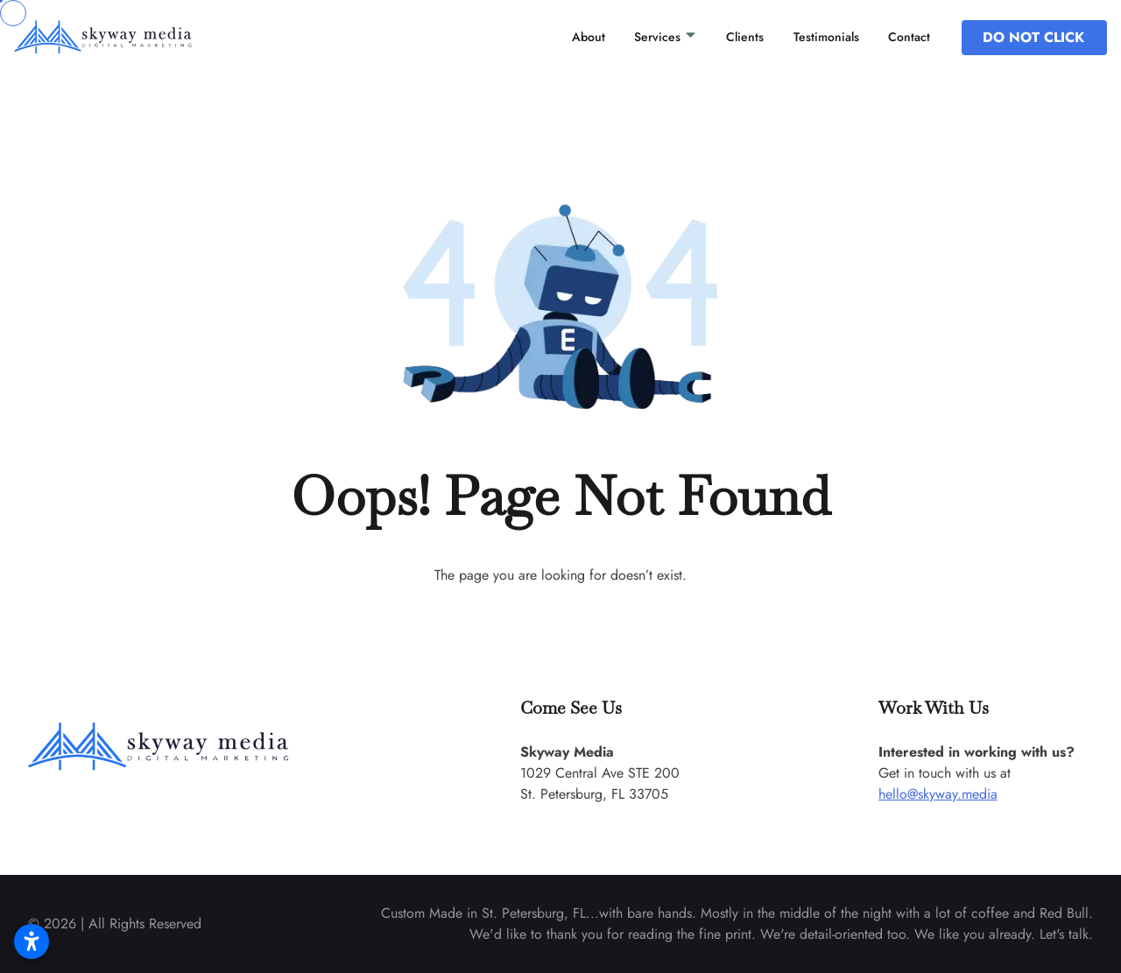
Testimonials (826, 37)
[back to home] (126, 36)
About (588, 37)
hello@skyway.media (938, 794)
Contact (909, 37)
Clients (745, 37)
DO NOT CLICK (1033, 37)
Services (665, 37)
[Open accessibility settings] (31, 941)
